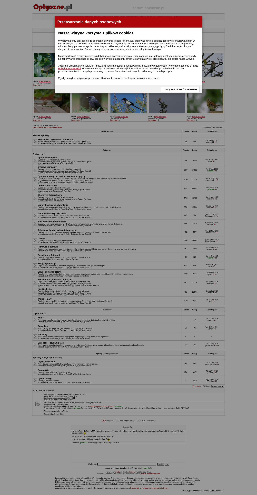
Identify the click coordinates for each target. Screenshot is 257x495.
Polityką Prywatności (69, 68)
